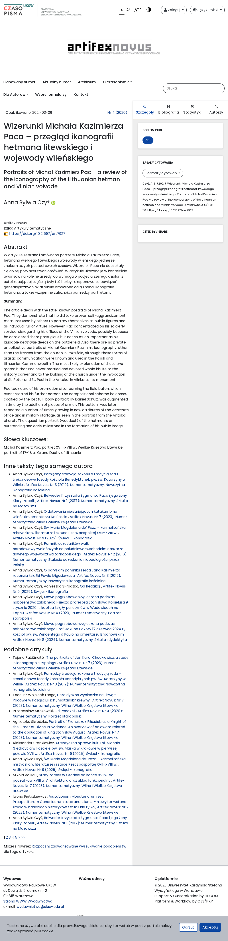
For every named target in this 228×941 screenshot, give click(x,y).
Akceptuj (210, 927)
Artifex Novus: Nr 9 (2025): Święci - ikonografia (52, 538)
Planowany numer (19, 82)
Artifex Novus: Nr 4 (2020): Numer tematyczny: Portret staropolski (68, 713)
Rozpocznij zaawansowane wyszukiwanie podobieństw (79, 846)
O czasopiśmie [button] (116, 82)
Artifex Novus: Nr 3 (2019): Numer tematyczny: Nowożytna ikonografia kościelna (67, 578)
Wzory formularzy (51, 94)
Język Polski (206, 9)
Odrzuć (188, 927)
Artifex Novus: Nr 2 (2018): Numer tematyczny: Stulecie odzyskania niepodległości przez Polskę (70, 559)
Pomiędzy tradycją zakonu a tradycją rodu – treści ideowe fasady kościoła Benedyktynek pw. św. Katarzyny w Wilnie (69, 479)
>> (23, 837)
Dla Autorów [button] (14, 94)
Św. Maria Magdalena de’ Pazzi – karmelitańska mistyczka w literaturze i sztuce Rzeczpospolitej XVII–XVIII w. (69, 530)
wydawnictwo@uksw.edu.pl (40, 906)
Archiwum (87, 82)
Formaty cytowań (161, 173)
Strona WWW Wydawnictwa (27, 901)
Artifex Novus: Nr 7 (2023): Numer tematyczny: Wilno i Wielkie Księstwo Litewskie (70, 519)
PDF (148, 140)
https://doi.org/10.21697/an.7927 (34, 233)
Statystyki (192, 110)
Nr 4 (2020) (117, 112)
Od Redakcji (90, 586)
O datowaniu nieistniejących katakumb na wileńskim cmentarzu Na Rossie (65, 514)
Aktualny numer (57, 82)
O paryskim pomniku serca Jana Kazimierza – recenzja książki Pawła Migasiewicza (68, 573)
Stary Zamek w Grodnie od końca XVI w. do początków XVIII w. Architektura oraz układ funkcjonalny (63, 777)
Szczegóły (145, 110)
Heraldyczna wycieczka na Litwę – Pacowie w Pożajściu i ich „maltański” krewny (64, 697)
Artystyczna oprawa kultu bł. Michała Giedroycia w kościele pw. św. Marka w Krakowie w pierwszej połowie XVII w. (66, 748)
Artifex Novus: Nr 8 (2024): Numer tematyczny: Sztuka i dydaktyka (70, 639)
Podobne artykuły (28, 649)
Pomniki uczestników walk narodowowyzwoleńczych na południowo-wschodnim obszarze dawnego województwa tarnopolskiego (68, 549)
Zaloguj (172, 9)
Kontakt (81, 94)
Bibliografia (168, 110)
